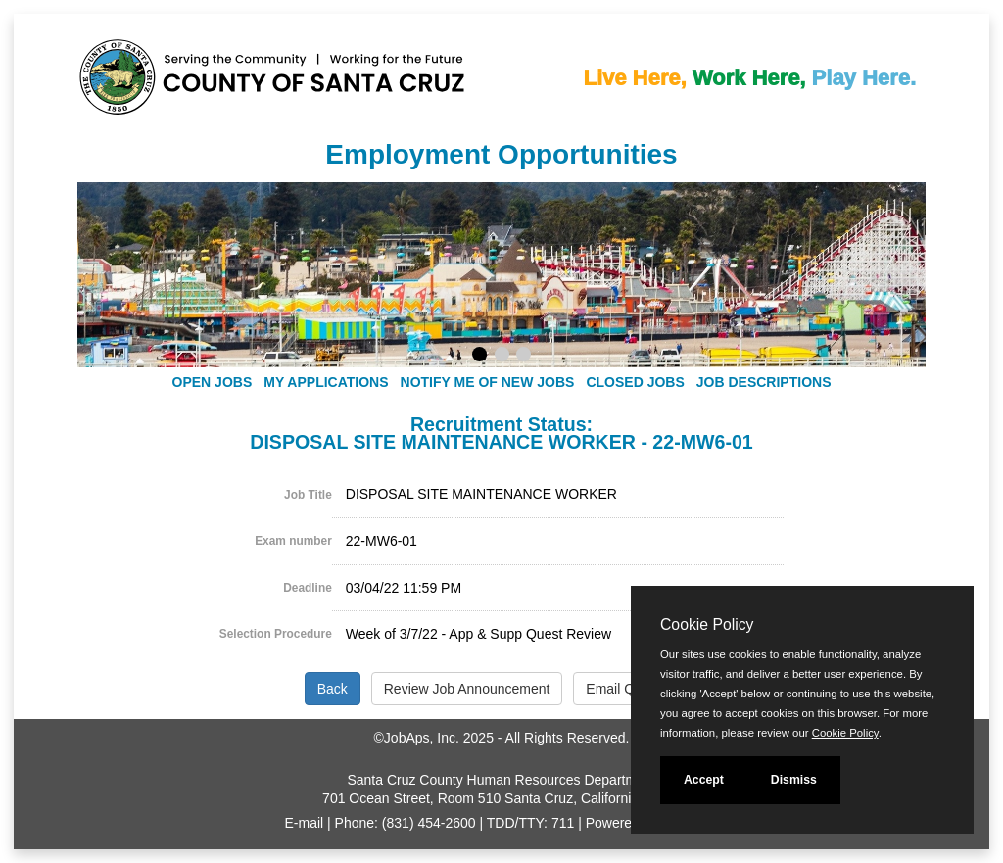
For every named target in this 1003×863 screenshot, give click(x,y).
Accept (704, 780)
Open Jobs (212, 382)
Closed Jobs (635, 382)
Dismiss (794, 780)
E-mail (304, 823)
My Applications (325, 382)
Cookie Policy (706, 624)
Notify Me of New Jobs (488, 382)
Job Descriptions (764, 382)
